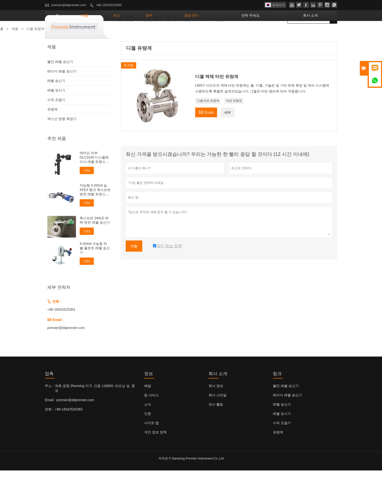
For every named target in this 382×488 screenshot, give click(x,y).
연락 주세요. (271, 33)
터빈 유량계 (234, 118)
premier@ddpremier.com (68, 5)
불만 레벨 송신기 (60, 79)
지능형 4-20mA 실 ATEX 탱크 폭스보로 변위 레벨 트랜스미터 (95, 207)
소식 (147, 422)
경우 (193, 33)
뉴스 (169, 33)
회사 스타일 (218, 413)
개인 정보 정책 (155, 450)
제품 (144, 33)
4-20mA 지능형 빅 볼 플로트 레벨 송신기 (95, 265)
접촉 (49, 391)
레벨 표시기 (56, 108)
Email (206, 129)
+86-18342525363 (109, 5)
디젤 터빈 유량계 (208, 118)
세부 (227, 130)
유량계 (52, 127)
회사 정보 (216, 403)
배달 (147, 403)
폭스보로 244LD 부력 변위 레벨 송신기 (95, 238)
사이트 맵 (151, 440)
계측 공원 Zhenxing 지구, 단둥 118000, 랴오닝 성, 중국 (95, 405)
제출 (134, 264)
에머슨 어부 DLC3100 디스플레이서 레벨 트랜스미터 (94, 175)
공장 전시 (226, 33)
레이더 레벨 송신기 (61, 89)
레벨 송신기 (56, 98)
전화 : (49, 427)
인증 (147, 431)
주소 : (49, 403)
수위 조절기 (56, 117)
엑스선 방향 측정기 (61, 136)
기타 (86, 188)
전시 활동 (216, 422)
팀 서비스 (151, 413)
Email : (50, 417)
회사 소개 (316, 33)
